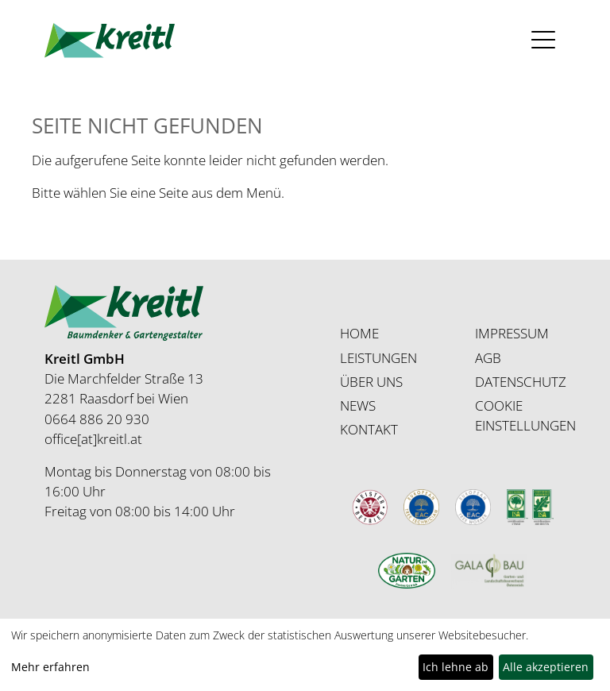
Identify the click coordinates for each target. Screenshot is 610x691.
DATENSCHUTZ (520, 382)
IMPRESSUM (512, 333)
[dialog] (305, 655)
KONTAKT (369, 429)
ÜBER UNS (371, 382)
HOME (359, 333)
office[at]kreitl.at (93, 439)
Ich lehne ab (455, 666)
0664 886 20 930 (96, 419)
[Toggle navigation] (544, 40)
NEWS (358, 405)
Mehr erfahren (50, 666)
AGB (488, 358)
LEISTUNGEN (378, 358)
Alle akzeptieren (546, 666)
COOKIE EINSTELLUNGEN (525, 415)
